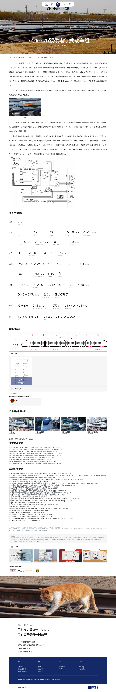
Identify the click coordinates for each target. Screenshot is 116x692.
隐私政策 (36, 679)
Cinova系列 (29, 57)
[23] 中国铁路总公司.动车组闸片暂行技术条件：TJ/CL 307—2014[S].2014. (30, 516)
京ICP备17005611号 (55, 679)
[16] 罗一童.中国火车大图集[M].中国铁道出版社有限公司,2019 (27, 503)
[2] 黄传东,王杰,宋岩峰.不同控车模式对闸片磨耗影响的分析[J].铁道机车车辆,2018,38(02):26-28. (37, 449)
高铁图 (40, 666)
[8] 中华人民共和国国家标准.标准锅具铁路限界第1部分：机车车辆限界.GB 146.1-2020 (34, 487)
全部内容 (81, 666)
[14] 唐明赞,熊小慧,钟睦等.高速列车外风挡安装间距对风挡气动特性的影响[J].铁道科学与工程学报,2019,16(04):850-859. (44, 499)
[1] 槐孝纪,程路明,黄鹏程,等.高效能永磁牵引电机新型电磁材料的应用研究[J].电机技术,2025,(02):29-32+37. (40, 473)
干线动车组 (20, 666)
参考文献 (42, 679)
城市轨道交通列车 (22, 669)
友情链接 (47, 679)
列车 (19, 662)
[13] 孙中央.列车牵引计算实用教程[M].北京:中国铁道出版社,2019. (28, 497)
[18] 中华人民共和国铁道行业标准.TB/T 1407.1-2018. (24, 506)
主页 (12, 57)
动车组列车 (19, 57)
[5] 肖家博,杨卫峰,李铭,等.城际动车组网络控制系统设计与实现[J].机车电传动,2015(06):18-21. (36, 455)
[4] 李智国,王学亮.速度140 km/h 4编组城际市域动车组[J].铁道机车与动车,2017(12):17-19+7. (35, 453)
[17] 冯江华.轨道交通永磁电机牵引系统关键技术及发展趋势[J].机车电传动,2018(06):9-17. (35, 504)
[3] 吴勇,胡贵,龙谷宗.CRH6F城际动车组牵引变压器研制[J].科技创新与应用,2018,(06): (34, 451)
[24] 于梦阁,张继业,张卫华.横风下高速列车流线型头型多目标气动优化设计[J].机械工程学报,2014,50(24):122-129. (42, 518)
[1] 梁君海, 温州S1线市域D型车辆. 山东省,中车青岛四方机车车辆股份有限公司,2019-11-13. (35, 447)
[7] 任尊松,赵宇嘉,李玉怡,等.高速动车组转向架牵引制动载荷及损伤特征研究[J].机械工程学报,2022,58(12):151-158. (42, 485)
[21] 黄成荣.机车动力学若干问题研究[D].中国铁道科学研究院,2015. (28, 512)
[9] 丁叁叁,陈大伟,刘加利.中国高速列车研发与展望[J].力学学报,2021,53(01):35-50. (33, 489)
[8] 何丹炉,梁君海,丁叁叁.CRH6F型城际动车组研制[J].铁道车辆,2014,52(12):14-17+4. (33, 461)
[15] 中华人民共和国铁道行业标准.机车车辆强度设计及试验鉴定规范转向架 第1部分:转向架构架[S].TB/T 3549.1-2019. (43, 501)
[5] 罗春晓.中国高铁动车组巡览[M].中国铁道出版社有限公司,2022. (28, 481)
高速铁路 (40, 668)
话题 (69, 4)
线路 (51, 4)
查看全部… (31, 439)
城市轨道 (40, 671)
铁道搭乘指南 (62, 666)
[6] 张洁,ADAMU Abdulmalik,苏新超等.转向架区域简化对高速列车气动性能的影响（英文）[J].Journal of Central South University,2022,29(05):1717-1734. (54, 483)
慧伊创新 (20, 687)
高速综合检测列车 (22, 671)
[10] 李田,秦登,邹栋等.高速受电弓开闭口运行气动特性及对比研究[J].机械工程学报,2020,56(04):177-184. (39, 491)
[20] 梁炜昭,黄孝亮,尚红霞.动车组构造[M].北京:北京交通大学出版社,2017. (30, 510)
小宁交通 (81, 668)
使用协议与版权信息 (28, 679)
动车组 (46, 4)
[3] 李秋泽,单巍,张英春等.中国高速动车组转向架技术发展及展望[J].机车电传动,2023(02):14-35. (36, 477)
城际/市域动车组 (22, 668)
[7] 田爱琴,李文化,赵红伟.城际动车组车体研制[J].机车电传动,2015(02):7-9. (31, 459)
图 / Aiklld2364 (110, 52)
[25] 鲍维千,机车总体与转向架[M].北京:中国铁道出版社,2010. (27, 520)
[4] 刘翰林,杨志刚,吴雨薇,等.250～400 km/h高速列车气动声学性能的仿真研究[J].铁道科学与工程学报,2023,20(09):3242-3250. (46, 479)
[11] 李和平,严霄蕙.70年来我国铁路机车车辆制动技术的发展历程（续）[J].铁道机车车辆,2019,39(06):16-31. (40, 493)
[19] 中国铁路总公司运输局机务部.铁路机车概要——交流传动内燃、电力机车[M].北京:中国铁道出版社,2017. (40, 508)
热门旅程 (61, 668)
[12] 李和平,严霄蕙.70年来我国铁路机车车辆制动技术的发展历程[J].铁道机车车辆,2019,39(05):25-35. (38, 495)
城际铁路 (40, 669)
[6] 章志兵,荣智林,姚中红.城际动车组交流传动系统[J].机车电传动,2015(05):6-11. (32, 457)
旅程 (64, 4)
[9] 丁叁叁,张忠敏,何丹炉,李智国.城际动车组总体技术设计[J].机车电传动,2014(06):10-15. (35, 463)
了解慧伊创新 (82, 669)
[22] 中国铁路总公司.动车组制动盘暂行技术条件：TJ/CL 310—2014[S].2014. (31, 514)
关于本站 (37, 541)
